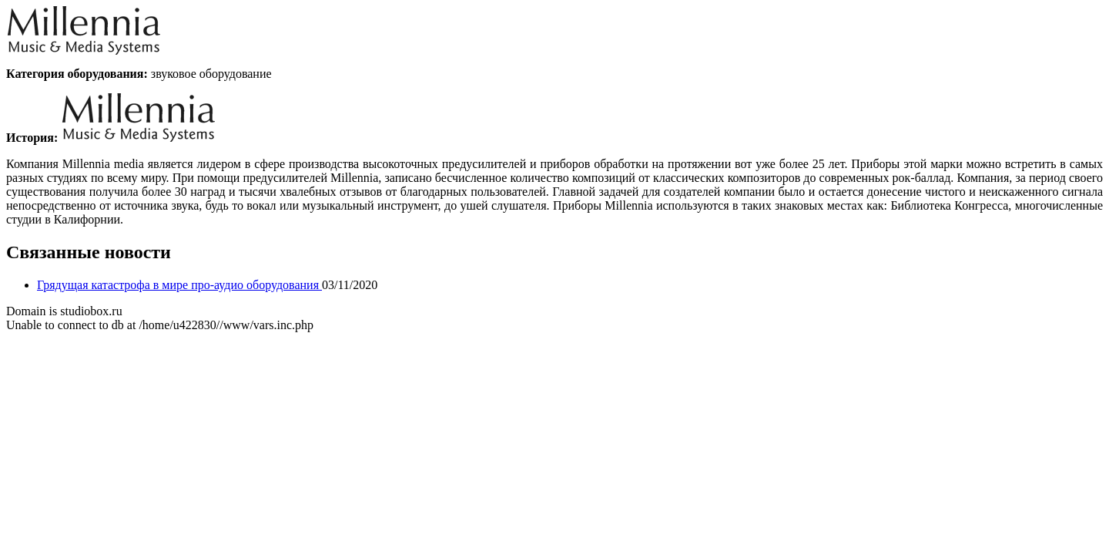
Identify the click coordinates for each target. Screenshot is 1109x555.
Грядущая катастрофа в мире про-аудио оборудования (179, 284)
